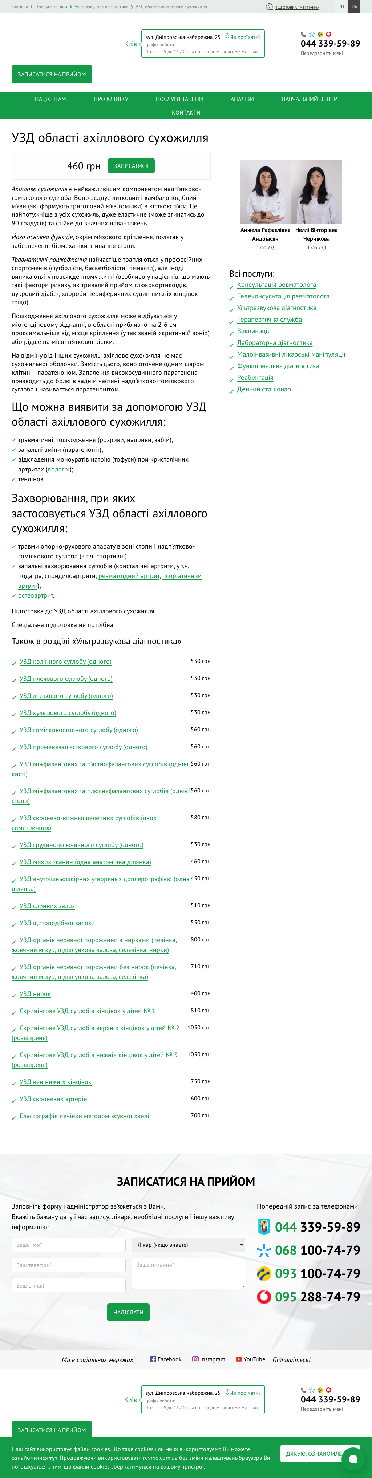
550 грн (111, 921)
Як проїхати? (245, 35)
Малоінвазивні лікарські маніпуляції (291, 352)
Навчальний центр (309, 96)
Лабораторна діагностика (275, 340)
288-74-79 (317, 1294)
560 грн (111, 728)
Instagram (212, 1357)
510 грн (111, 904)
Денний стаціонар (264, 387)
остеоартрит (35, 593)
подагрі (59, 467)
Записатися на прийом (52, 72)
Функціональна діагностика (278, 364)
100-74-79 (317, 1247)
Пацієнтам (50, 96)
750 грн (111, 1080)
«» (126, 638)
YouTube (254, 1357)
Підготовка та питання (297, 7)
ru (341, 7)
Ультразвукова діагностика (276, 305)
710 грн (111, 970)
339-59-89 (330, 42)
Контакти (186, 110)
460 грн (111, 860)
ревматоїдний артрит (128, 573)
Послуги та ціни (179, 96)
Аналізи (242, 96)
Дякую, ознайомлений (320, 1453)
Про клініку (111, 96)
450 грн (111, 882)
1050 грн (111, 1031)
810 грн (111, 1009)
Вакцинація (254, 329)
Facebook (170, 1357)
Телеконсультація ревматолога (283, 294)
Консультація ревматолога (276, 282)
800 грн (111, 943)
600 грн (111, 1097)
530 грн (111, 660)
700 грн (111, 1114)
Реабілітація (255, 375)
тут (53, 1457)
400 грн (111, 992)
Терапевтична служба (269, 317)
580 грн (111, 821)
